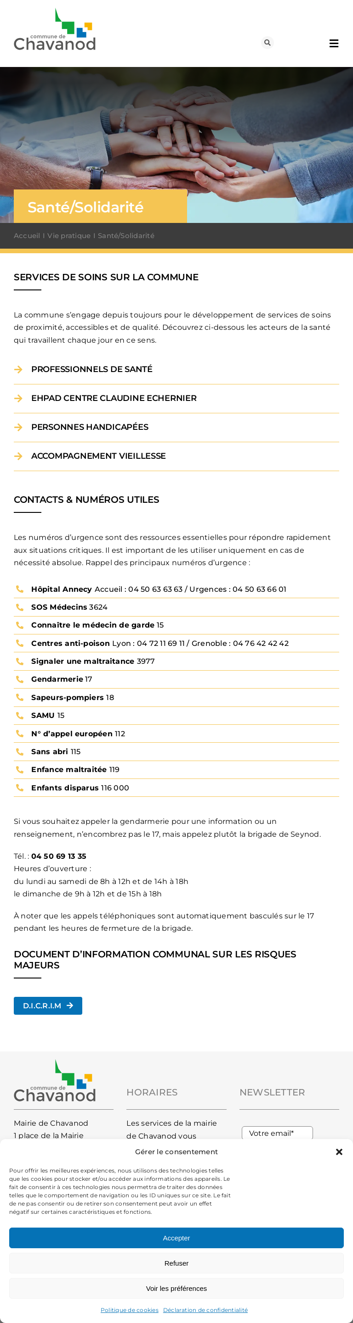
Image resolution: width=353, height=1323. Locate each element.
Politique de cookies (130, 1309)
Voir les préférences (176, 1288)
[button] (339, 1151)
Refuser (177, 1263)
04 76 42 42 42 (261, 643)
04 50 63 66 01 (259, 589)
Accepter (176, 1238)
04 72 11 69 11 (161, 643)
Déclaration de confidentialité (205, 1309)
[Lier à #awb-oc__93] (267, 42)
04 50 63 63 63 (155, 589)
